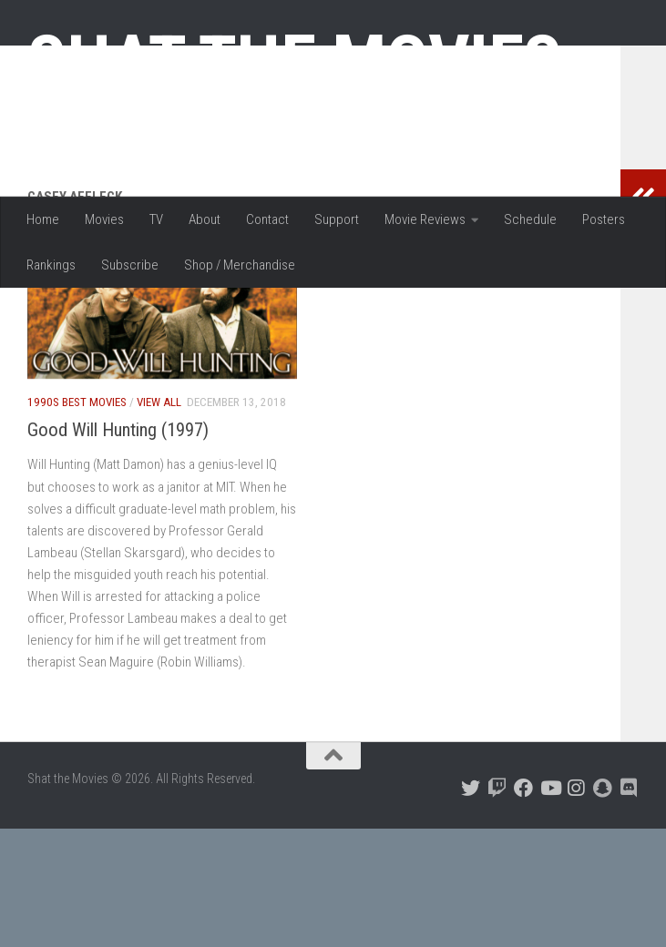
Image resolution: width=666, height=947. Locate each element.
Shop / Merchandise (239, 265)
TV (156, 219)
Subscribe (130, 265)
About (204, 219)
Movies (104, 219)
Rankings (51, 265)
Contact (267, 219)
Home (42, 219)
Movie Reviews (425, 219)
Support (336, 219)
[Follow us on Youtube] (549, 906)
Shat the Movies (294, 61)
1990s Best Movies (77, 520)
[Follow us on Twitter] (470, 906)
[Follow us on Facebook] (523, 906)
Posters (603, 219)
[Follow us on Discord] (629, 906)
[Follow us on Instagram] (576, 906)
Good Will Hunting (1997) (118, 548)
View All (159, 520)
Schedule (530, 219)
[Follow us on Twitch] (497, 906)
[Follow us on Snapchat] (602, 906)
